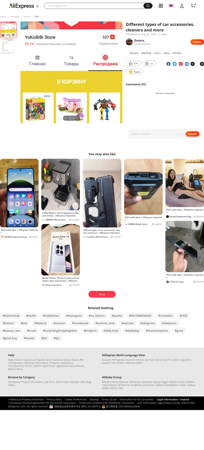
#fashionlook (11, 316)
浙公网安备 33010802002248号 (121, 406)
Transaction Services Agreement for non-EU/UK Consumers (42, 402)
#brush (31, 331)
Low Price (49, 382)
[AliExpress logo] (21, 6)
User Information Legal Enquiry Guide (158, 402)
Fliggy (164, 382)
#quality (117, 316)
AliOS (113, 388)
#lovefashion (51, 316)
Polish (138, 362)
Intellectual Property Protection (26, 399)
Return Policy (15, 369)
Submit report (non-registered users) (54, 366)
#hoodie (29, 338)
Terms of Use (109, 399)
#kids (24, 323)
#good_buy (10, 338)
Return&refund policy (58, 359)
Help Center (15, 359)
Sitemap (94, 399)
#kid (44, 338)
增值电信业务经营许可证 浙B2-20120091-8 (77, 406)
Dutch (166, 359)
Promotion (37, 382)
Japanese (186, 359)
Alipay (156, 382)
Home (3, 16)
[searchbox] (94, 6)
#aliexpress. (169, 323)
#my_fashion (97, 316)
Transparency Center (20, 366)
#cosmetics (165, 316)
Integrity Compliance (61, 362)
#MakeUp (40, 323)
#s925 (183, 316)
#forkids (177, 53)
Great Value (62, 382)
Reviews (74, 382)
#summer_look (105, 323)
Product (26, 382)
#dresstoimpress (157, 331)
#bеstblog (146, 53)
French (140, 359)
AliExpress (135, 382)
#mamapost (74, 316)
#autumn (59, 323)
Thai (113, 362)
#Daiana (134, 53)
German (149, 359)
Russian (106, 359)
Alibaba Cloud (177, 382)
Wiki (82, 382)
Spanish (130, 359)
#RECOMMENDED (140, 316)
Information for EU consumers (137, 399)
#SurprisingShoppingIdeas (60, 331)
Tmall (183, 385)
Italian (158, 359)
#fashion (8, 323)
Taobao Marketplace (166, 385)
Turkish (175, 359)
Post (36, 16)
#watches (127, 323)
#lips (57, 338)
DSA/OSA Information (36, 362)
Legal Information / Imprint (173, 399)
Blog (88, 382)
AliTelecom (124, 385)
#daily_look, (111, 331)
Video (11, 385)
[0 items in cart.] (193, 6)
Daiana (27, 16)
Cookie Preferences (76, 399)
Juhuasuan (148, 385)
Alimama (147, 382)
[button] (37, 6)
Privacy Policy (54, 399)
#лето (157, 53)
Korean (106, 362)
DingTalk (136, 385)
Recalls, (80, 366)
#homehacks (80, 323)
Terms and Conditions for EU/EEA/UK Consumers (106, 402)
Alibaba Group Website (115, 382)
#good (179, 331)
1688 (120, 388)
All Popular (14, 382)
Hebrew (129, 362)
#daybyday (132, 331)
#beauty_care (11, 331)
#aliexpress (147, 323)
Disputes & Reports (34, 359)
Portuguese (118, 359)
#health (31, 316)
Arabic (120, 362)
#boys (167, 53)
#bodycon (90, 331)
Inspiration (15, 16)
